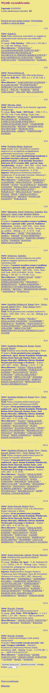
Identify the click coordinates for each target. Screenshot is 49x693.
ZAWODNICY (9, 291)
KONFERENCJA (8, 196)
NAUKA (21, 319)
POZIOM (5, 184)
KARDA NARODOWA (29, 284)
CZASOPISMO (7, 182)
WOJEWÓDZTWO (26, 60)
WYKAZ (5, 435)
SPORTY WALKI (25, 277)
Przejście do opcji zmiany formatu (15, 21)
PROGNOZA (31, 282)
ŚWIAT (14, 194)
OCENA (14, 184)
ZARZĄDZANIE (34, 433)
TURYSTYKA (24, 48)
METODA (17, 289)
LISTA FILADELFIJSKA (33, 326)
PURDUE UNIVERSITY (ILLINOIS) (32, 542)
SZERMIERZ (39, 579)
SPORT (21, 233)
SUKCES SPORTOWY (11, 591)
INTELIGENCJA (21, 588)
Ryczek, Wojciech (39, 555)
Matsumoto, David (15, 212)
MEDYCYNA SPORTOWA (13, 430)
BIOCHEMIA (38, 484)
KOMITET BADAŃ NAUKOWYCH (21, 380)
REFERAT (22, 196)
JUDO (37, 277)
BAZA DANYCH (23, 182)
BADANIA (37, 623)
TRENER (15, 235)
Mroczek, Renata (8, 309)
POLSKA (5, 194)
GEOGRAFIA (33, 486)
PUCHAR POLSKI (28, 85)
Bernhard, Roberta (31, 214)
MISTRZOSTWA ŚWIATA (35, 289)
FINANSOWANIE (22, 379)
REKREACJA (38, 180)
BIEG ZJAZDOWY (35, 92)
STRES (27, 586)
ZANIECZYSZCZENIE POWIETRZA (17, 121)
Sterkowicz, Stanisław (33, 212)
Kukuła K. (12, 34)
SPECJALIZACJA (23, 192)
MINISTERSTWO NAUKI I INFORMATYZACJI (22, 330)
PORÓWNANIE (34, 131)
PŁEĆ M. (15, 89)
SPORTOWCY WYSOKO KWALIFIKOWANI (21, 87)
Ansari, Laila (17, 214)
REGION (22, 126)
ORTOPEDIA (29, 488)
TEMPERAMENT (31, 583)
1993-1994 (20, 92)
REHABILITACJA (35, 430)
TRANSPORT (25, 539)
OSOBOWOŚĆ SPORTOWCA (26, 581)
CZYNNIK (7, 659)
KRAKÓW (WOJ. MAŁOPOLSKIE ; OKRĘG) (17, 130)
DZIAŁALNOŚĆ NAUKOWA (27, 187)
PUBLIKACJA (7, 192)
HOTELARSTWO (9, 539)
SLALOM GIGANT (9, 85)
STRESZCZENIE (36, 595)
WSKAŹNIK (6, 328)
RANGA (37, 192)
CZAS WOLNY (23, 537)
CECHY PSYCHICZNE (11, 583)
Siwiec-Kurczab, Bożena (18, 506)
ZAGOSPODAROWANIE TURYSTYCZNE (20, 50)
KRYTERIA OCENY (25, 189)
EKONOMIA (19, 433)
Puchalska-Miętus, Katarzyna (20, 146)
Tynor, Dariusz (29, 307)
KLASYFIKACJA (28, 184)
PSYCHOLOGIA (8, 491)
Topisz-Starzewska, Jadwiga (19, 555)
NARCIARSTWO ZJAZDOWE (31, 82)
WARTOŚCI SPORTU (35, 238)
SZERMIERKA (24, 579)
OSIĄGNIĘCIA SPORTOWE (13, 279)
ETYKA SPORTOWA (30, 235)
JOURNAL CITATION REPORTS (15, 493)
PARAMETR (20, 481)
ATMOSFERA (25, 119)
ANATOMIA (24, 484)
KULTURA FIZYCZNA (25, 428)
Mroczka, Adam (14, 105)
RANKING (42, 60)
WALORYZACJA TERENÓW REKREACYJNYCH (23, 55)
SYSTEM (5, 333)
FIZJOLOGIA (19, 486)
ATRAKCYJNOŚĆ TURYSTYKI (32, 620)
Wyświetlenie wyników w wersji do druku (21, 22)
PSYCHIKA (6, 581)
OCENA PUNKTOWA (10, 326)
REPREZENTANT (9, 284)
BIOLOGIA (6, 486)
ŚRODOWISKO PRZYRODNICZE (16, 53)
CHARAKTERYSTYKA (11, 586)
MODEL (17, 659)
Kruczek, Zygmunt (15, 608)
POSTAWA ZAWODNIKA (12, 238)
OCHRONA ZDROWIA (11, 488)
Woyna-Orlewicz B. (16, 73)
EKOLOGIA (23, 117)
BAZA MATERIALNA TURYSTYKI (17, 57)
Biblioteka (5, 686)
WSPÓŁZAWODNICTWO (12, 282)
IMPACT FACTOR (22, 328)
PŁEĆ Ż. (4, 89)
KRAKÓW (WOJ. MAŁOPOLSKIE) (16, 593)
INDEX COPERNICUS (21, 435)
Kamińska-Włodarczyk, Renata (21, 304)
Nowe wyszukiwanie (10, 681)
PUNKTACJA (23, 291)
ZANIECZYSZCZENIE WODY (14, 124)
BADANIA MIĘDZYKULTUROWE (16, 241)
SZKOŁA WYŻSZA (28, 194)
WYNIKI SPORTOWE (32, 591)
